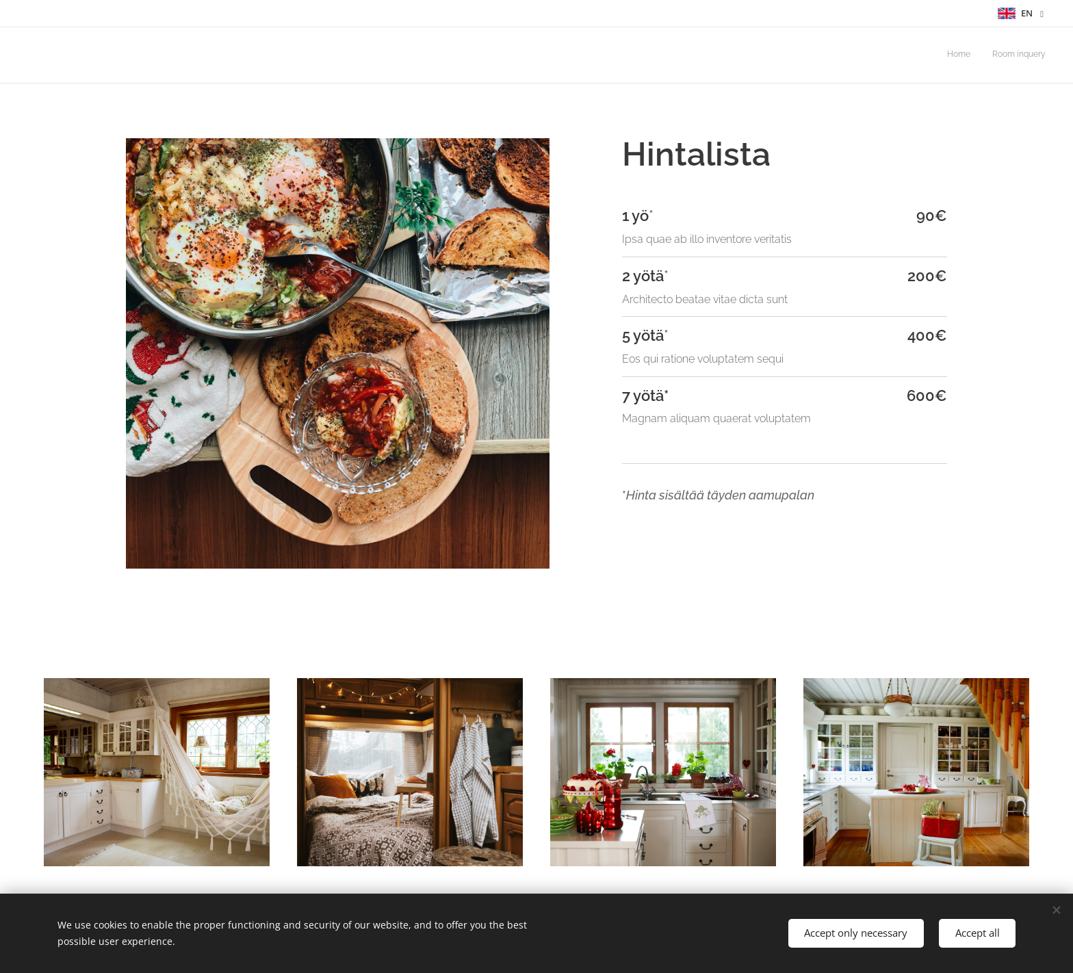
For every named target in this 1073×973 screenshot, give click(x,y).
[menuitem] (1027, 55)
